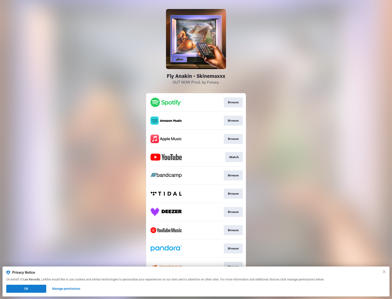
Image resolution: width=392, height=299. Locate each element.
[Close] (384, 272)
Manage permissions (66, 288)
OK (26, 288)
